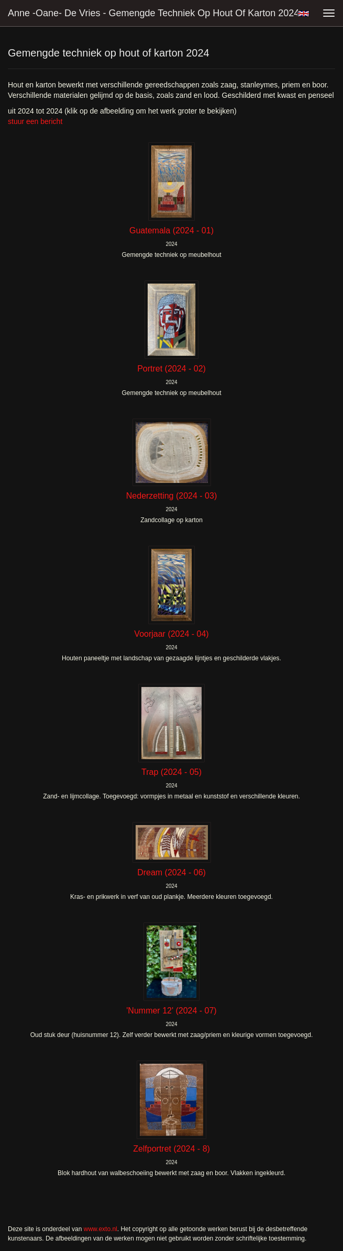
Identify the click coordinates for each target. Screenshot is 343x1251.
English (303, 13)
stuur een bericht (35, 121)
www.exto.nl (100, 1229)
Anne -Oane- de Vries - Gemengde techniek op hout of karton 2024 (153, 13)
